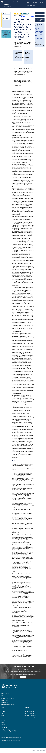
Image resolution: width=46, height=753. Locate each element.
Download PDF (39, 12)
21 (16, 251)
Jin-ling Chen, (25, 44)
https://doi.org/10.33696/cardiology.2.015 (24, 16)
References (5, 18)
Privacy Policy (42, 750)
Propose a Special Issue (39, 20)
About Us (3, 711)
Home (4, 13)
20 (19, 242)
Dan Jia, (16, 42)
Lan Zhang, (22, 43)
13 (27, 205)
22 (15, 296)
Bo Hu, (18, 44)
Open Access (25, 13)
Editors (28, 2)
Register (2, 722)
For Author (35, 2)
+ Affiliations (16, 48)
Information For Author (5, 717)
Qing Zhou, (22, 42)
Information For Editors (5, 718)
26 (16, 413)
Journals (2, 713)
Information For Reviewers (6, 720)
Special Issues (31, 5)
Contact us (3, 724)
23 (17, 409)
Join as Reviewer (39, 16)
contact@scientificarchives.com (9, 704)
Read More (23, 677)
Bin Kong (19, 46)
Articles (42, 2)
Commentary (6, 15)
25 (14, 410)
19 (26, 231)
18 (14, 208)
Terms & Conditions (35, 750)
